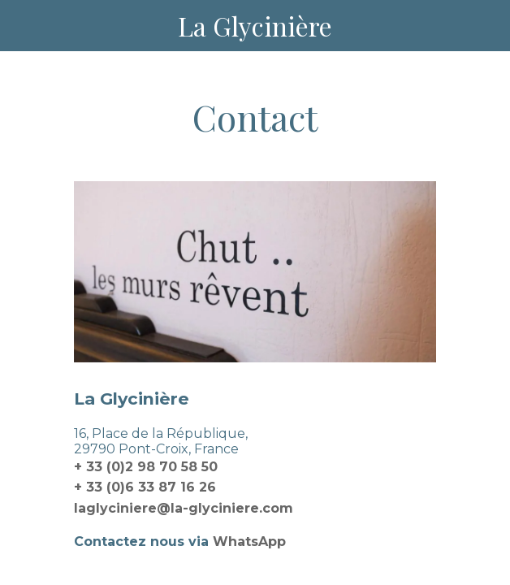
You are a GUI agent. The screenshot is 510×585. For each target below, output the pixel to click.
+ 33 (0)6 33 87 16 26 (145, 487)
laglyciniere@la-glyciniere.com (183, 508)
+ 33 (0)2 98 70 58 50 (146, 466)
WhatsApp (249, 541)
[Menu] (25, 26)
